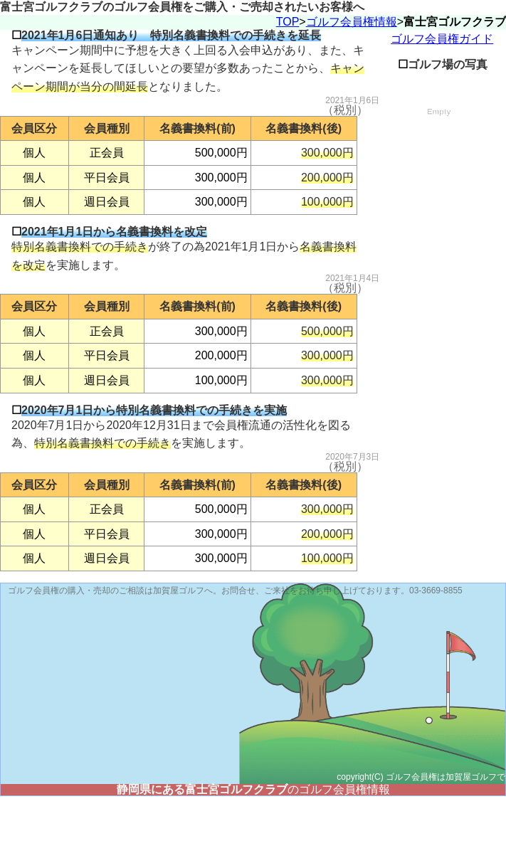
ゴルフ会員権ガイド (442, 101)
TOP (288, 84)
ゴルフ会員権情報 (351, 84)
